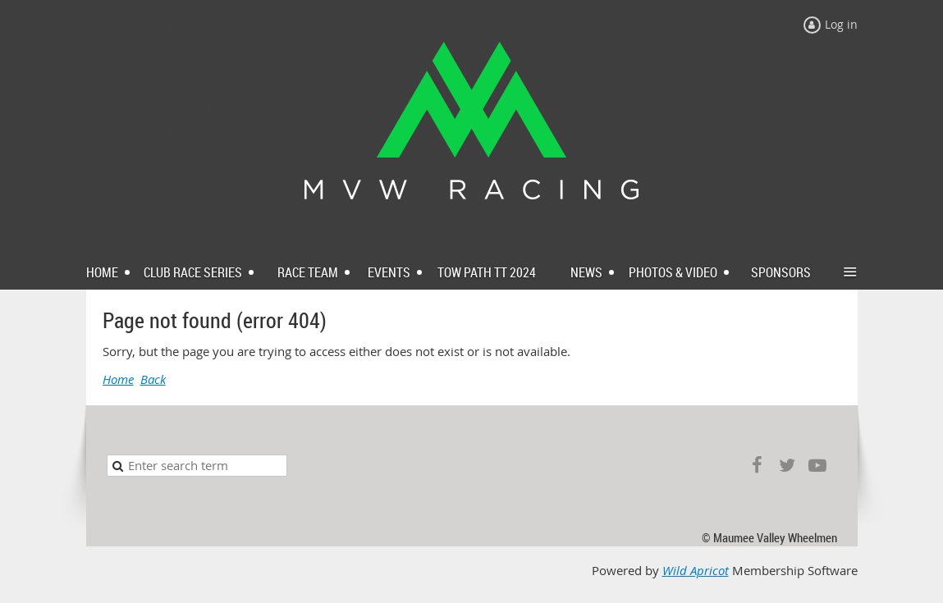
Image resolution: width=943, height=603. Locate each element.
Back (153, 379)
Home (118, 379)
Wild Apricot (695, 570)
